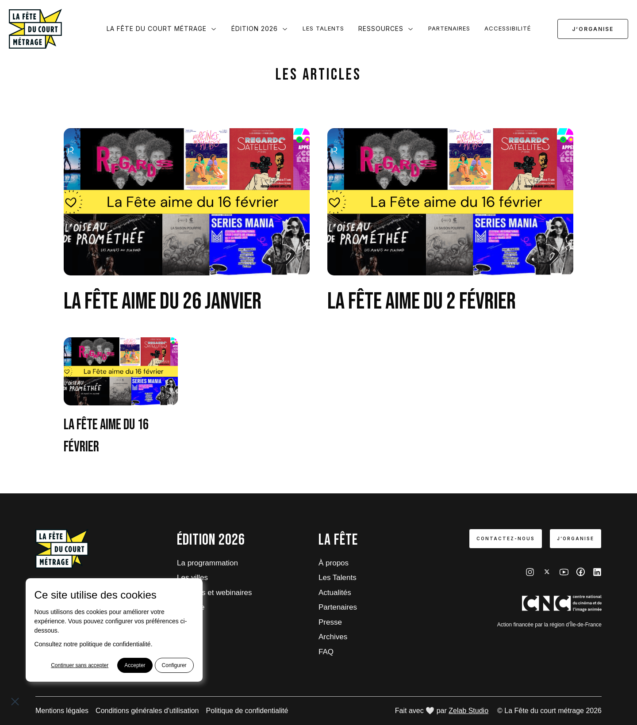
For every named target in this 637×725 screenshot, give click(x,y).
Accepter (134, 665)
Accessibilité (507, 28)
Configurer (174, 665)
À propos (333, 563)
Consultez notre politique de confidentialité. (94, 644)
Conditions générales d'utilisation (147, 710)
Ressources (386, 28)
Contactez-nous (505, 538)
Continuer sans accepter (79, 665)
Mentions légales (61, 710)
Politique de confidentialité (247, 710)
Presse (330, 622)
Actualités (334, 592)
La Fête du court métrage (162, 28)
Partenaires (449, 28)
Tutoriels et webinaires (214, 592)
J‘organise (593, 29)
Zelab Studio (468, 710)
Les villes (192, 577)
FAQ (326, 652)
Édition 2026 (259, 28)
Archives (332, 637)
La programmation (207, 563)
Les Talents (323, 28)
